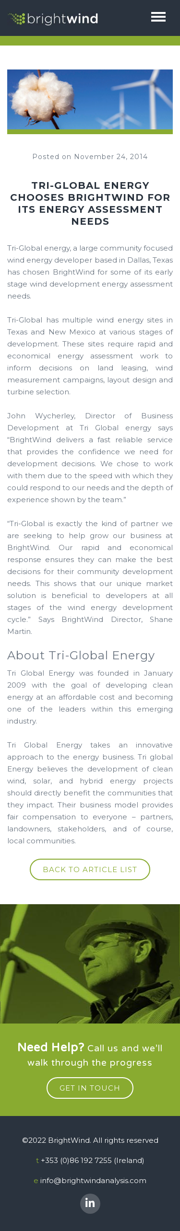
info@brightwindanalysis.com (93, 1180)
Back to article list (90, 869)
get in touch (90, 1088)
